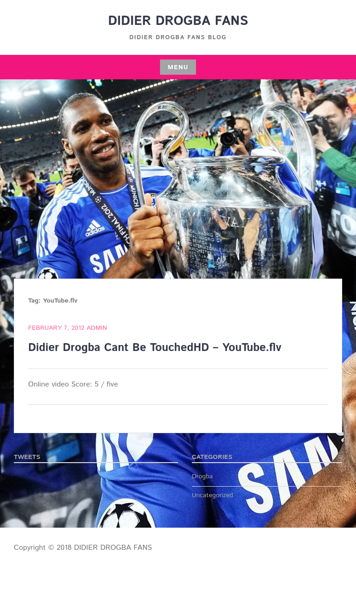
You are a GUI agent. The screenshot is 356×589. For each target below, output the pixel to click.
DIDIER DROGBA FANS (178, 21)
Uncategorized (212, 495)
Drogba (202, 476)
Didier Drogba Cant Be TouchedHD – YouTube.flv (154, 348)
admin (97, 328)
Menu (177, 67)
